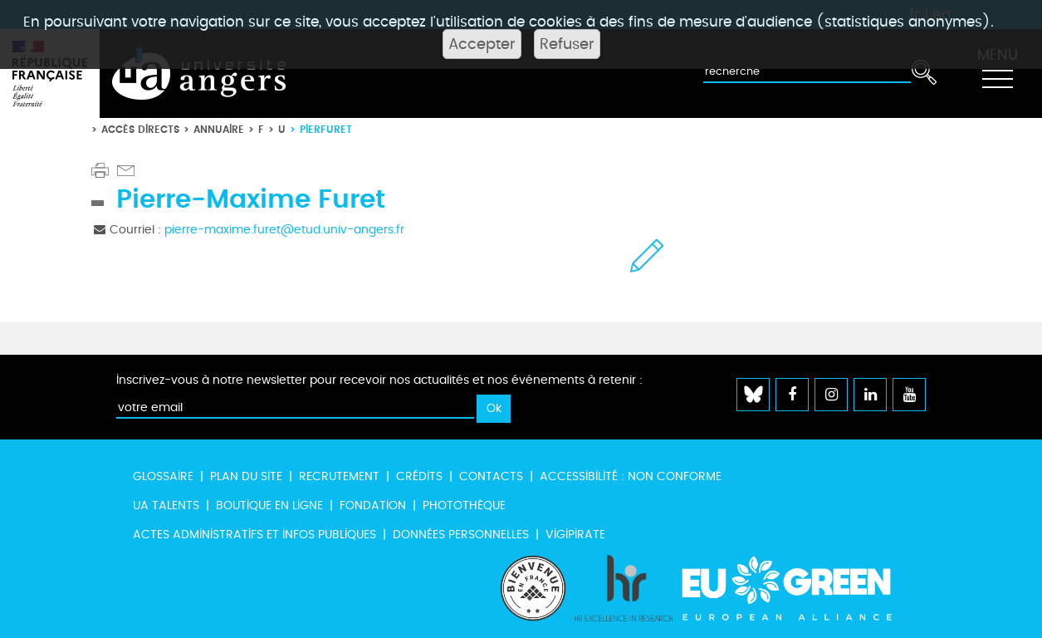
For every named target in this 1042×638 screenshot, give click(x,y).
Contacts (491, 476)
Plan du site (246, 476)
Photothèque (464, 505)
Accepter (482, 44)
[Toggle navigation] (997, 74)
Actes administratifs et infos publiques (254, 534)
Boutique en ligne (269, 505)
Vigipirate (575, 534)
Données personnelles (461, 534)
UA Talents (166, 505)
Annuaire (218, 129)
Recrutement (339, 476)
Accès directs (140, 129)
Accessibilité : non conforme (631, 476)
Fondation (373, 505)
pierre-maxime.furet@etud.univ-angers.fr (284, 229)
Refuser (567, 44)
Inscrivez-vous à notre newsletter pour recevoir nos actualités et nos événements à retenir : (379, 380)
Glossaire (163, 476)
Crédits (419, 476)
